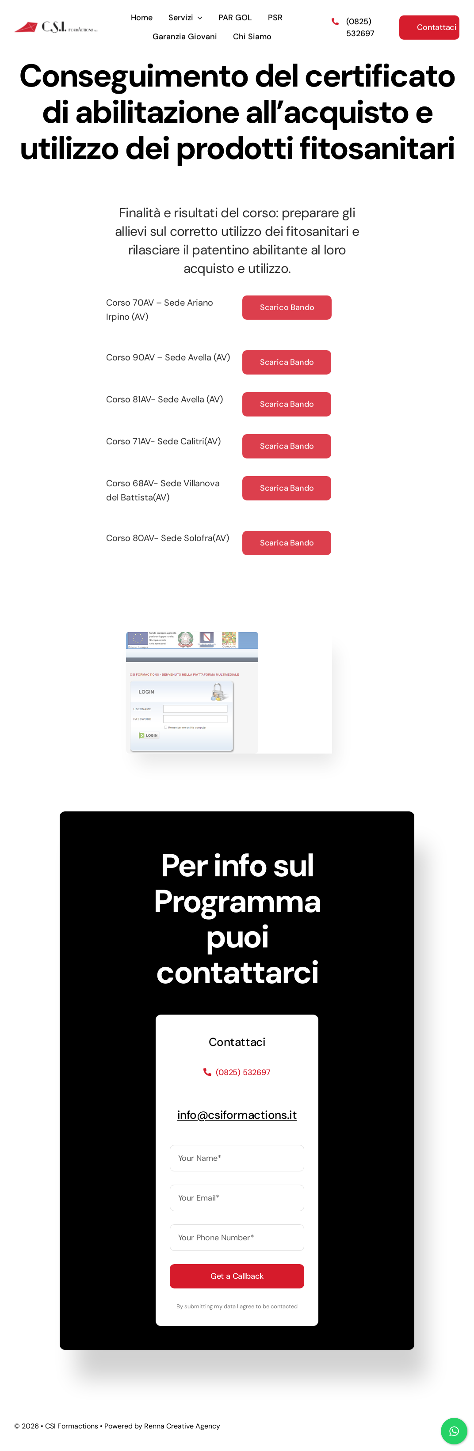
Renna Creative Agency (182, 1426)
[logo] (56, 22)
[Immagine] (188, 636)
